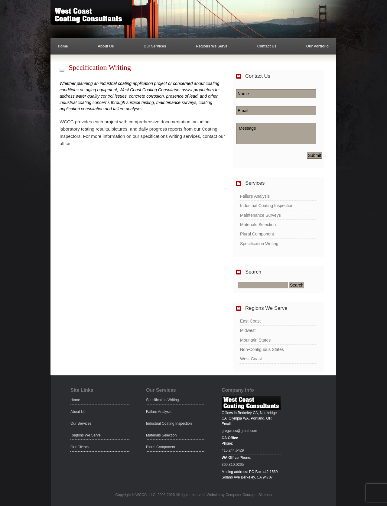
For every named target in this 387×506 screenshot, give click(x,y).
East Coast (250, 321)
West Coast (251, 358)
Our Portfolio (317, 46)
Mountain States (255, 340)
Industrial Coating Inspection (267, 205)
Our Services (155, 46)
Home (63, 46)
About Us (106, 46)
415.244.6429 (233, 450)
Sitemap (265, 495)
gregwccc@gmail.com (239, 431)
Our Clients (79, 447)
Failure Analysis (255, 196)
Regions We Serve (211, 46)
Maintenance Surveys (260, 215)
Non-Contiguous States (262, 349)
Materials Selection (258, 224)
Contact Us (266, 46)
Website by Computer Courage (232, 495)
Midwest (247, 330)
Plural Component (257, 234)
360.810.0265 (233, 464)
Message (276, 133)
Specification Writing (259, 243)
